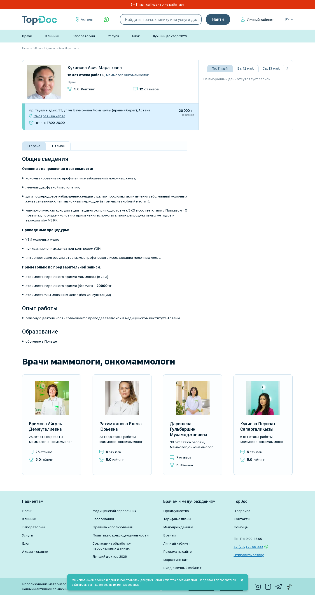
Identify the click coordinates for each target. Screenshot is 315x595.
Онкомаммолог (136, 75)
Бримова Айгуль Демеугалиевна (45, 426)
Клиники (52, 36)
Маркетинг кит (175, 559)
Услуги (113, 36)
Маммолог (114, 75)
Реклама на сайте (177, 551)
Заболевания (103, 519)
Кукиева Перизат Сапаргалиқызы (258, 426)
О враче (34, 146)
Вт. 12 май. (245, 68)
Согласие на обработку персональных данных (112, 545)
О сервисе (242, 511)
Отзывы (58, 146)
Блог (136, 36)
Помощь (241, 527)
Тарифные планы (177, 519)
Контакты (242, 519)
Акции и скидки (35, 551)
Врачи (27, 36)
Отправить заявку (249, 555)
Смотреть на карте (49, 116)
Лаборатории (83, 36)
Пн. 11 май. (220, 68)
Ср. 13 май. (271, 68)
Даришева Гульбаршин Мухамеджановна (188, 429)
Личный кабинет (260, 19)
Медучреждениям (178, 527)
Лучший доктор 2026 (170, 36)
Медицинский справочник (114, 511)
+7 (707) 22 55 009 (248, 547)
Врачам (169, 535)
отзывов (149, 89)
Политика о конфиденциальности (121, 535)
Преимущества (176, 511)
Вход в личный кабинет (182, 568)
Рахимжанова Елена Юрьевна (120, 426)
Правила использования (113, 527)
